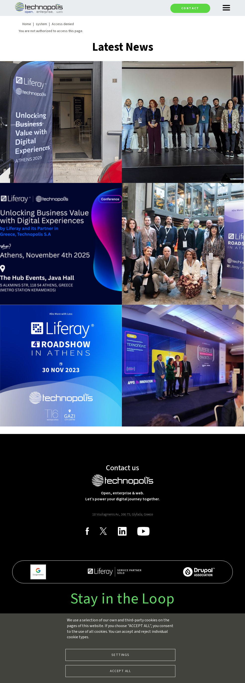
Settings (120, 654)
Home (26, 24)
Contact (190, 8)
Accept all (120, 671)
